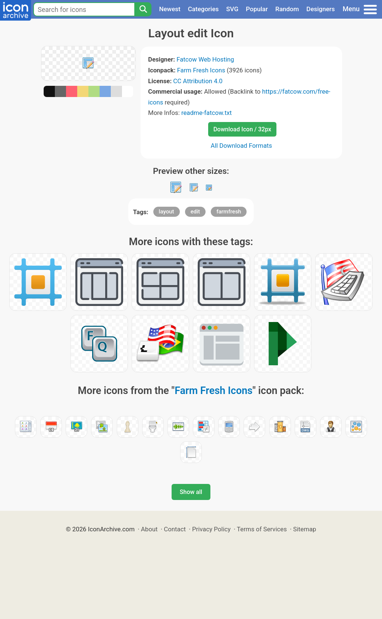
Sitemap (304, 529)
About (149, 529)
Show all (191, 491)
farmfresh (228, 211)
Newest (169, 9)
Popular (257, 9)
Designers (320, 9)
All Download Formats (241, 145)
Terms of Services (262, 529)
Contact (175, 529)
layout (166, 211)
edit (195, 211)
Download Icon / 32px (242, 129)
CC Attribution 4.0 (197, 81)
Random (287, 9)
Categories (203, 9)
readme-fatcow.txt (206, 112)
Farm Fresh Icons (201, 70)
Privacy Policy (211, 529)
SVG (232, 9)
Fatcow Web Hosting (205, 59)
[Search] (142, 9)
